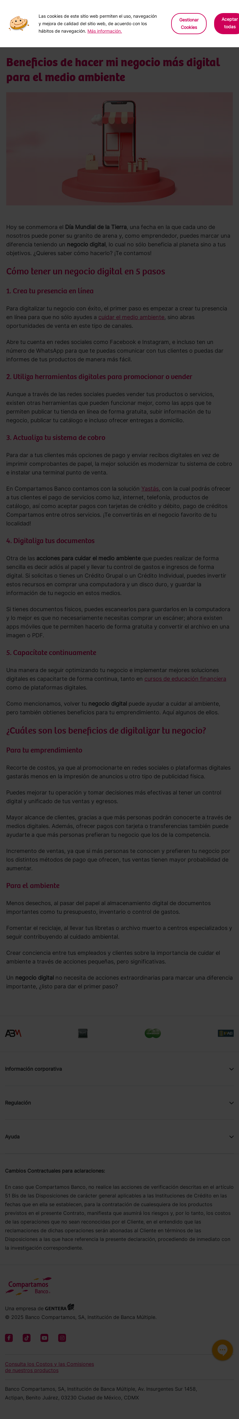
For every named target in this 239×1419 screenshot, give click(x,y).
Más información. (104, 31)
